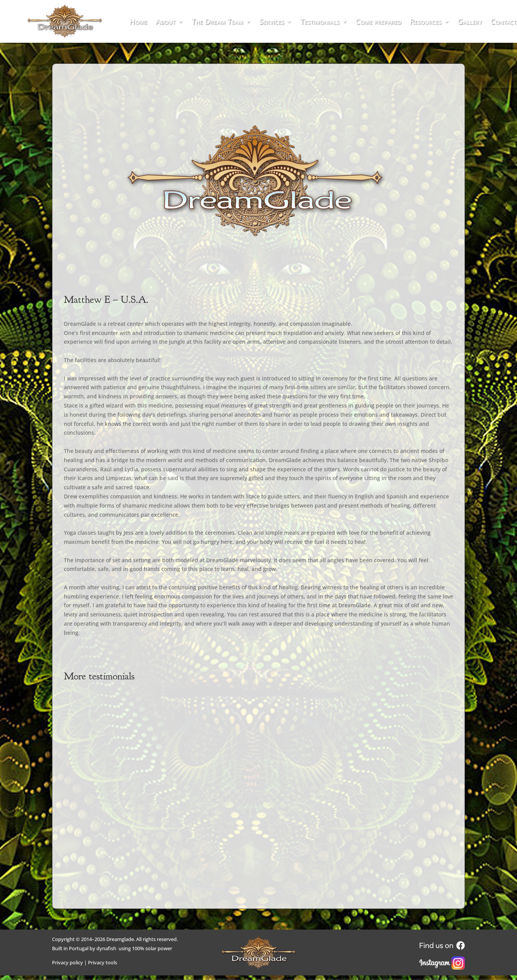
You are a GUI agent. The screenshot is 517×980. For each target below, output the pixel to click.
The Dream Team (217, 22)
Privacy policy (67, 962)
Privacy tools (102, 962)
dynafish (106, 948)
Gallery (469, 22)
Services (271, 22)
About (166, 22)
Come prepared (378, 22)
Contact (503, 22)
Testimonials (320, 22)
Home (138, 22)
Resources (425, 22)
